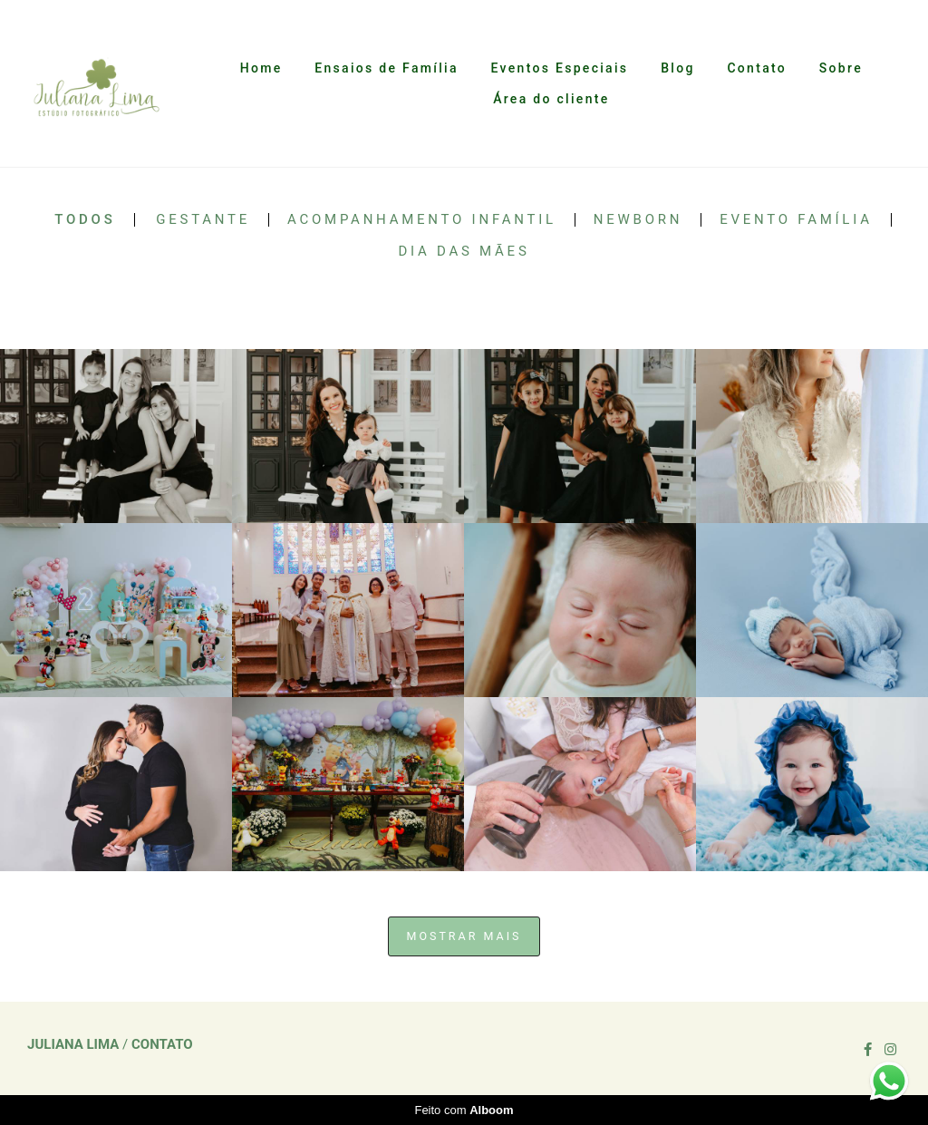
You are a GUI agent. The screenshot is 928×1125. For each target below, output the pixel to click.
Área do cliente (551, 99)
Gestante (203, 220)
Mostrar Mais (464, 936)
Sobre (841, 68)
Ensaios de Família (386, 68)
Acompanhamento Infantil (421, 220)
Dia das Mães (463, 251)
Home (261, 68)
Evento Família (796, 220)
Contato (757, 68)
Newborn (638, 220)
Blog (678, 68)
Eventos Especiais (560, 68)
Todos (84, 220)
